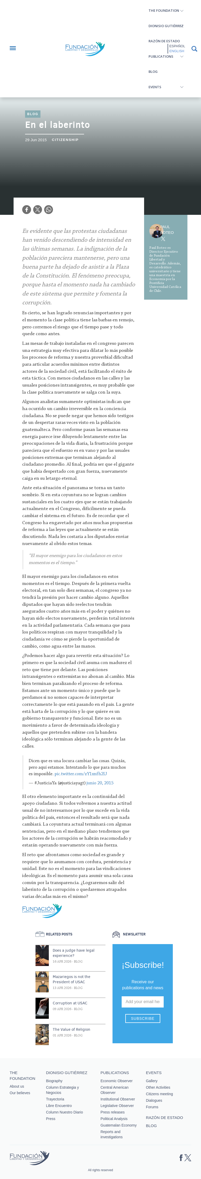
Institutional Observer (117, 1099)
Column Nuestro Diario (64, 1112)
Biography (54, 1081)
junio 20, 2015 (100, 783)
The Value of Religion (71, 1029)
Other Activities (158, 1087)
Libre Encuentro (59, 1106)
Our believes (20, 1093)
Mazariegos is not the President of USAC (71, 979)
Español (177, 46)
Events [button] (155, 87)
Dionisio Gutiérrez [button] (166, 25)
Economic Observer (116, 1081)
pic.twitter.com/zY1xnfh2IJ (81, 774)
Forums (152, 1107)
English (176, 51)
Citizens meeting (159, 1094)
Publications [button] (161, 56)
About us (17, 1086)
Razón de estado (164, 41)
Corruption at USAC (70, 1003)
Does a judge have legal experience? (73, 953)
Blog (153, 71)
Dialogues (154, 1100)
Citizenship (65, 140)
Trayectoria (55, 1099)
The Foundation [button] (164, 10)
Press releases (112, 1112)
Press (50, 1119)
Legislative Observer (117, 1106)
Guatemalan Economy (118, 1125)
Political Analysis (114, 1119)
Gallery (151, 1081)
